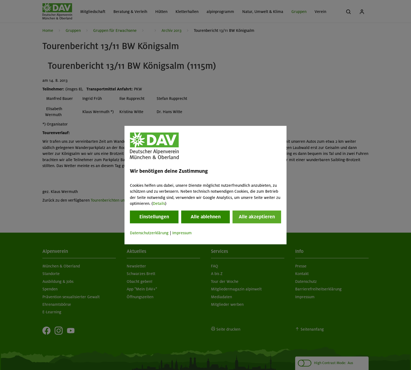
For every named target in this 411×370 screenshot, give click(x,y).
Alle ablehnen (206, 217)
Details (159, 203)
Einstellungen (154, 217)
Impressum (182, 233)
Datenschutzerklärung (149, 233)
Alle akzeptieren (257, 217)
